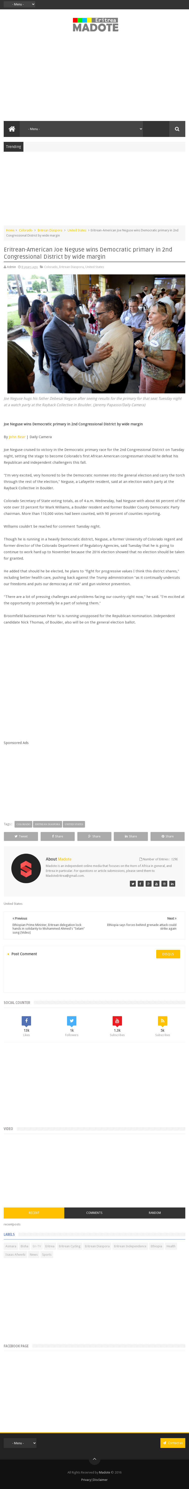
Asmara (10, 1246)
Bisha (24, 1246)
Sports (47, 1254)
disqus (168, 954)
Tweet (21, 836)
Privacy (86, 1480)
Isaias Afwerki (15, 1254)
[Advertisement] (94, 79)
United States (77, 230)
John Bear (17, 437)
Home (10, 230)
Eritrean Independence (130, 1246)
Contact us (173, 1443)
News (34, 1254)
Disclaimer (100, 1480)
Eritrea (49, 1246)
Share (57, 836)
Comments (94, 1213)
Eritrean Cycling (70, 1246)
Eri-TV (37, 1246)
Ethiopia (156, 1246)
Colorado (26, 230)
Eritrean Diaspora (50, 230)
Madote (105, 1472)
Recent (34, 1213)
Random (155, 1213)
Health (171, 1246)
